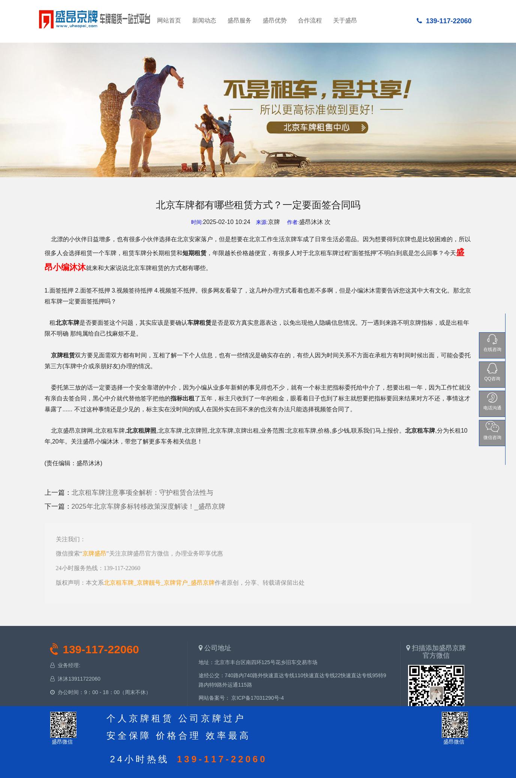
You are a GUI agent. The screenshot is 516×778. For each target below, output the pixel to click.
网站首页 (95, 18)
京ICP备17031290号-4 (257, 698)
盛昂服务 (239, 20)
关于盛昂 (345, 20)
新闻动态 (204, 20)
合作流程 (310, 20)
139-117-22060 (444, 21)
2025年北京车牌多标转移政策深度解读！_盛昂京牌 (148, 506)
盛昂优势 (275, 20)
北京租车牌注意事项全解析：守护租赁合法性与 (142, 492)
